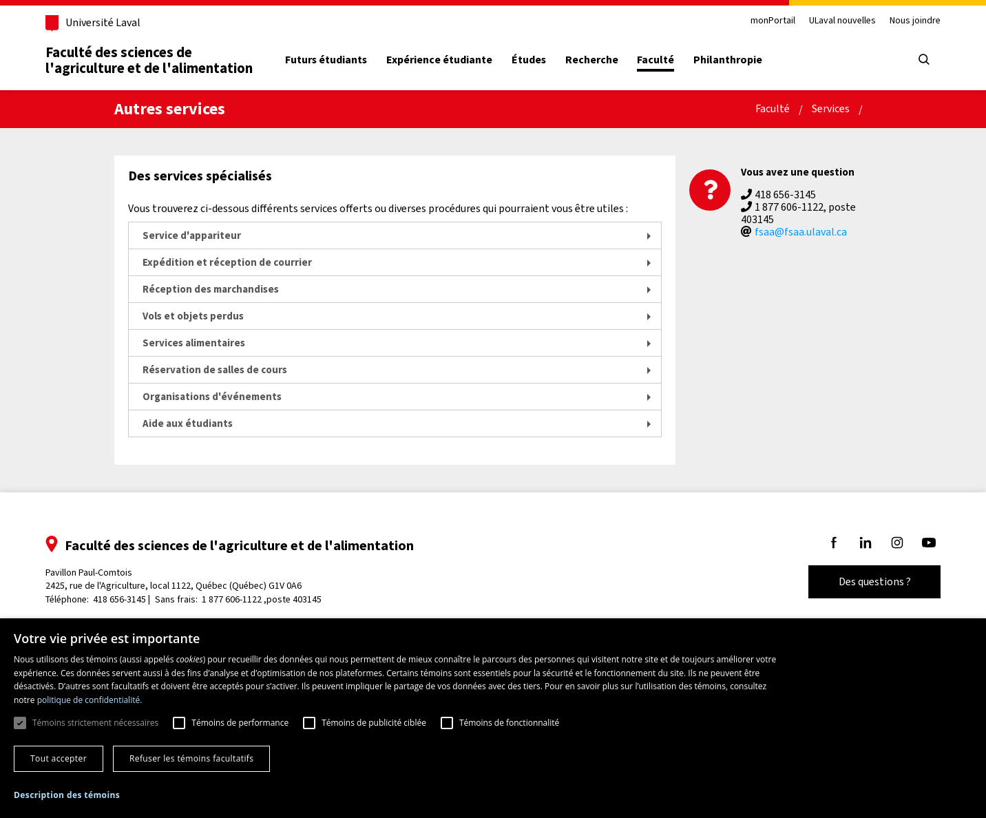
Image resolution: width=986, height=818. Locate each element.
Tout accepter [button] (58, 758)
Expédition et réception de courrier (227, 262)
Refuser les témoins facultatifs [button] (191, 758)
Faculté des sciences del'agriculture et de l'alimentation (149, 60)
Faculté (655, 60)
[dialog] (493, 718)
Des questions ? (875, 581)
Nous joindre (915, 21)
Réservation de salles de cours (215, 370)
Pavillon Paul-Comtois (173, 579)
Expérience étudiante (439, 60)
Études (529, 60)
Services (831, 108)
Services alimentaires (194, 343)
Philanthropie (727, 60)
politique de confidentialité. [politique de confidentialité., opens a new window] (90, 700)
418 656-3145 (119, 599)
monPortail (773, 21)
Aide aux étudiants (188, 423)
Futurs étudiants (326, 60)
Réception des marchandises (211, 289)
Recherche (591, 60)
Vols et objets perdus (193, 316)
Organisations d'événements (212, 396)
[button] (67, 795)
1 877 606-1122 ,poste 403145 (262, 599)
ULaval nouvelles (842, 21)
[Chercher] (924, 60)
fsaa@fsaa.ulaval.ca (801, 231)
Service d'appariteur (192, 235)
